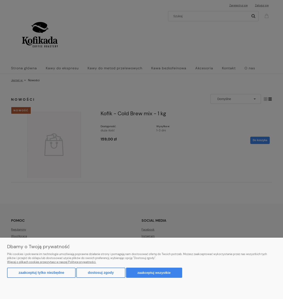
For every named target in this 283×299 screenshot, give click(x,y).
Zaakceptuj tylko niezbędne (41, 272)
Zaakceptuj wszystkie (154, 272)
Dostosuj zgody (101, 272)
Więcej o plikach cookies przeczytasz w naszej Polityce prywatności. (51, 262)
